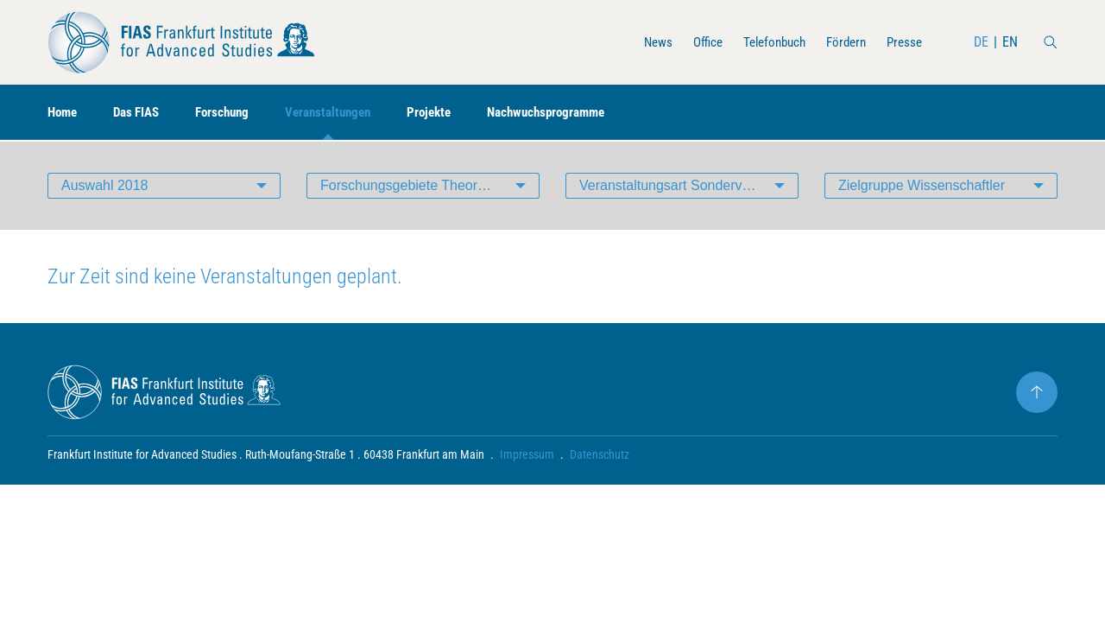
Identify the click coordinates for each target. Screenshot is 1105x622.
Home (63, 113)
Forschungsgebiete (430, 185)
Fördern (841, 42)
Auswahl (104, 185)
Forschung (233, 113)
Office (694, 42)
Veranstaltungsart (689, 185)
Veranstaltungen (344, 113)
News (643, 42)
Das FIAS (142, 113)
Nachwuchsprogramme (573, 113)
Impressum (527, 454)
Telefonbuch (765, 42)
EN (1010, 42)
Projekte (450, 113)
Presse (903, 42)
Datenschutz (599, 454)
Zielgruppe (921, 185)
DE (981, 42)
